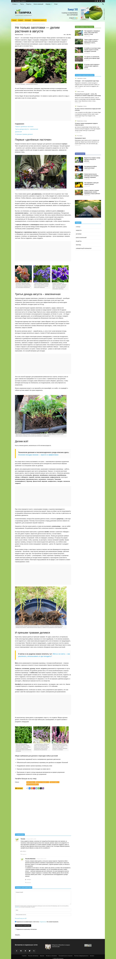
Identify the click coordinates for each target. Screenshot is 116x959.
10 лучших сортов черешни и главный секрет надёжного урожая (91, 66)
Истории (78, 234)
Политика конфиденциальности (81, 955)
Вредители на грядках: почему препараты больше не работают (92, 159)
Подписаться (43, 921)
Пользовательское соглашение (65, 955)
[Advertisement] (43, 811)
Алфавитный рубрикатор (84, 248)
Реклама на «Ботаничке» (51, 955)
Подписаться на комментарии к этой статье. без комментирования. (37, 921)
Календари (28, 20)
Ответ (56, 4)
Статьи (15, 4)
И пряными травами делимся (24, 134)
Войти (13, 1)
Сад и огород (18, 24)
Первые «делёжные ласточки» (24, 126)
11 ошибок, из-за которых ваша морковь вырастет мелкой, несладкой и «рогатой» (92, 50)
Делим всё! (18, 131)
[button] (103, 4)
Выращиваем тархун (80, 138)
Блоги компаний (38, 4)
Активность (23, 1)
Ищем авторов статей (83, 215)
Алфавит (20, 20)
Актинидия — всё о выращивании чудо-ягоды (87, 80)
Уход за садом (54, 782)
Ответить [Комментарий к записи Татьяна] (23, 854)
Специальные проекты (39, 20)
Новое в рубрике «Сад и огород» (84, 27)
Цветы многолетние (32, 784)
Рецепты (28, 4)
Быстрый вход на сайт (21, 918)
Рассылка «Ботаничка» (33, 955)
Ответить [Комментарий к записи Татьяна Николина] (28, 882)
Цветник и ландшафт (42, 782)
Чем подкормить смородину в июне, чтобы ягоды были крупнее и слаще (92, 32)
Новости (78, 230)
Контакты (92, 955)
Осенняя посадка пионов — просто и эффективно (38, 455)
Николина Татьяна (19, 34)
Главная (14, 20)
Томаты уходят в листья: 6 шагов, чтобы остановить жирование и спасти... (91, 41)
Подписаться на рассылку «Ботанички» (26, 929)
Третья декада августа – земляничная (26, 129)
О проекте (24, 955)
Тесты (22, 4)
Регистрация (17, 1)
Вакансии (42, 955)
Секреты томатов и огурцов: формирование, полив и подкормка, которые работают (92, 192)
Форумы (49, 4)
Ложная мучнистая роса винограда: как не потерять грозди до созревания (91, 176)
